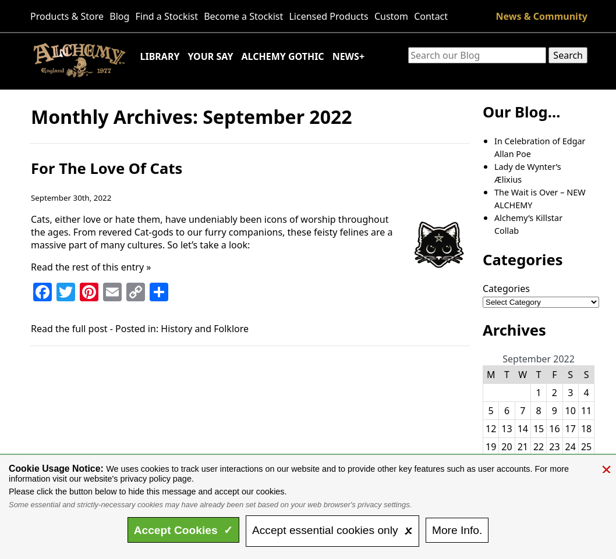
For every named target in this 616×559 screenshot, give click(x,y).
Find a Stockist (167, 16)
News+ (348, 56)
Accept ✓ (183, 530)
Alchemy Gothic (282, 56)
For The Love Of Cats (106, 168)
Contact (431, 16)
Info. (457, 530)
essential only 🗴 (332, 530)
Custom (391, 16)
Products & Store (67, 16)
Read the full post (69, 328)
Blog (119, 16)
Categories (506, 288)
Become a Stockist (243, 16)
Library (160, 56)
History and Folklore (205, 328)
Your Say (210, 56)
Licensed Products (328, 16)
